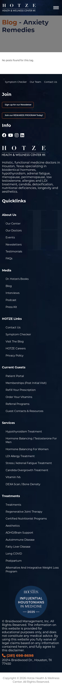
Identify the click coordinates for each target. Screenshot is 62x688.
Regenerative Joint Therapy (24, 512)
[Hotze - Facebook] (4, 134)
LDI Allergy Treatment (20, 456)
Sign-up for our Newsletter (17, 105)
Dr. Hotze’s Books (17, 279)
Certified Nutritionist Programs (26, 519)
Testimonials (14, 251)
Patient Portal (15, 376)
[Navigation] (56, 7)
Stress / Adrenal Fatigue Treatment (29, 463)
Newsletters (14, 244)
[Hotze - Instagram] (17, 134)
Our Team (35, 82)
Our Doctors (14, 230)
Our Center (13, 224)
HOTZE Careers (16, 348)
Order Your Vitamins (19, 397)
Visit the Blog (15, 341)
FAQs (9, 258)
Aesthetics (13, 526)
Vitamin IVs (13, 477)
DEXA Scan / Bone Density (23, 484)
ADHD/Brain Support (19, 533)
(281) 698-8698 (18, 656)
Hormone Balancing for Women (27, 449)
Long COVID (14, 554)
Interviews (13, 293)
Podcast (11, 300)
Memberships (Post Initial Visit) (26, 383)
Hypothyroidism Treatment (24, 431)
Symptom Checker (16, 82)
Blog (9, 23)
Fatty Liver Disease (18, 547)
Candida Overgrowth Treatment (27, 470)
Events (10, 237)
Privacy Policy (14, 355)
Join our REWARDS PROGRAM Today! (23, 115)
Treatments (13, 505)
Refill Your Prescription (21, 390)
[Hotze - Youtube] (10, 134)
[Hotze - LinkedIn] (22, 134)
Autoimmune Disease (20, 540)
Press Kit (11, 307)
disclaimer (16, 650)
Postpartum (14, 561)
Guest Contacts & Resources (24, 411)
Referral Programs (17, 404)
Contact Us (50, 82)
